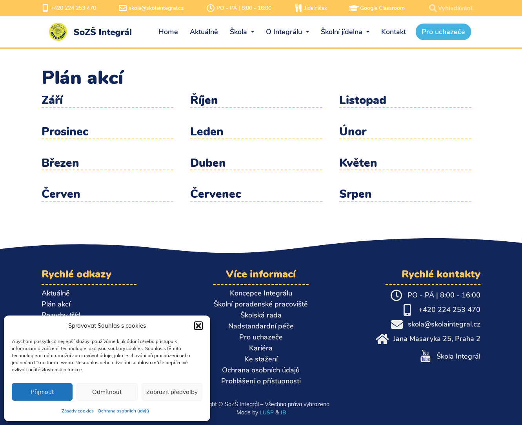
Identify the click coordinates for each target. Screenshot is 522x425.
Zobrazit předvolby (172, 392)
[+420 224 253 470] (45, 8)
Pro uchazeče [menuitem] (443, 31)
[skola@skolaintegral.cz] (123, 8)
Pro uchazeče (261, 337)
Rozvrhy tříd (61, 315)
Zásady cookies (78, 411)
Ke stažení (261, 359)
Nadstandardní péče (261, 326)
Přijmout (42, 392)
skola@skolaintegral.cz (156, 8)
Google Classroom (382, 8)
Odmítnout (107, 392)
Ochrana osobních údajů (123, 411)
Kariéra (261, 348)
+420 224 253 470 (73, 8)
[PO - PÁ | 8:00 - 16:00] (211, 8)
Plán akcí (56, 304)
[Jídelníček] (298, 8)
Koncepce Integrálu (261, 293)
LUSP (267, 412)
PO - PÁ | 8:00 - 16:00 (243, 8)
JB (283, 412)
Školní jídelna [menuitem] (345, 31)
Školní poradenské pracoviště (261, 304)
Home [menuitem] (168, 31)
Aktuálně (56, 293)
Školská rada (261, 315)
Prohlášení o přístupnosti (261, 381)
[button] (198, 326)
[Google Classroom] (354, 8)
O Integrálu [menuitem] (287, 31)
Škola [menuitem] (242, 31)
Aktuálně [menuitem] (204, 31)
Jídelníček (315, 8)
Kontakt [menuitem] (393, 31)
